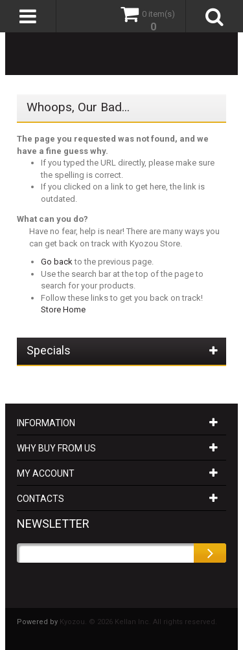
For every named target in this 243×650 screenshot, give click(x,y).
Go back (57, 261)
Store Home (63, 309)
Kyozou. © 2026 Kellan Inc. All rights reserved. (138, 622)
